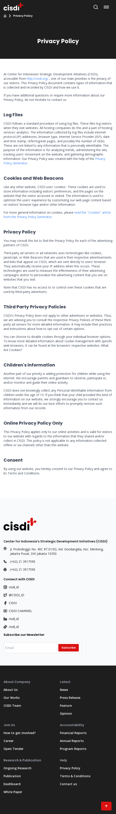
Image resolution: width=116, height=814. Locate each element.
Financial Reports (73, 733)
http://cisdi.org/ (37, 78)
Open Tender (14, 749)
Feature (66, 705)
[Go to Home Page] (13, 6)
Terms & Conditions (75, 776)
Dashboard (12, 784)
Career (9, 741)
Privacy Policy (70, 768)
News (64, 690)
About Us (11, 690)
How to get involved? (20, 733)
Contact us (68, 784)
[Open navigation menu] (107, 7)
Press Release (70, 698)
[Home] (5, 15)
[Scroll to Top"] (106, 806)
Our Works (12, 698)
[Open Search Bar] (95, 7)
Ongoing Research (17, 768)
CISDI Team (12, 705)
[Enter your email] (42, 647)
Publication (12, 776)
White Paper (13, 792)
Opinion (66, 713)
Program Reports (73, 749)
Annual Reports (72, 741)
